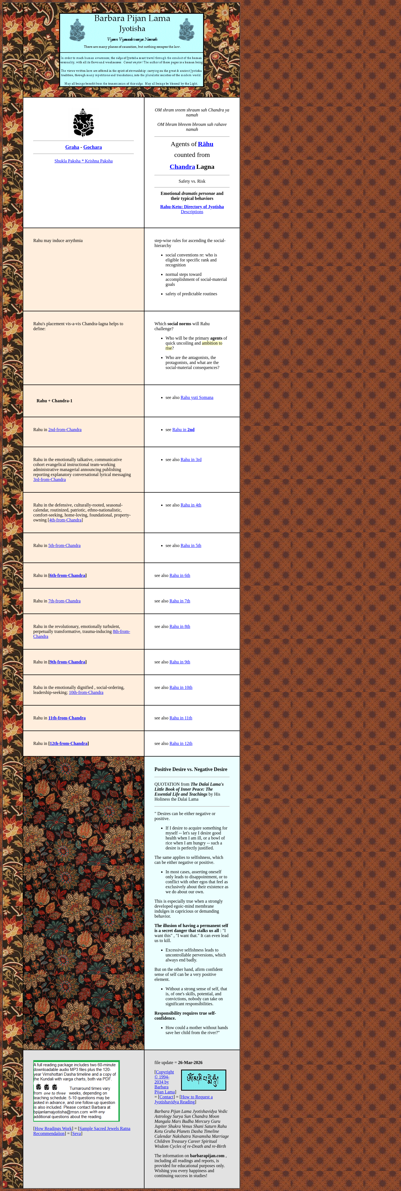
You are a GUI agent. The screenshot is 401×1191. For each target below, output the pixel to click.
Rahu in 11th (180, 718)
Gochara (92, 147)
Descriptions (192, 209)
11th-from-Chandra (67, 718)
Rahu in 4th (191, 505)
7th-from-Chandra (64, 601)
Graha (72, 147)
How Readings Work (53, 1128)
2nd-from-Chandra (65, 429)
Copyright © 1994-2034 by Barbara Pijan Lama (164, 1082)
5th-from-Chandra (64, 545)
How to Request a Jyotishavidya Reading (183, 1099)
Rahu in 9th (179, 662)
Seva (76, 1133)
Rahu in (183, 429)
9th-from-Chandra (67, 662)
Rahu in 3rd (191, 459)
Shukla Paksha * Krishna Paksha (84, 161)
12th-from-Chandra (69, 743)
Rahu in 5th (191, 545)
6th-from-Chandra (67, 575)
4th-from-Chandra (65, 520)
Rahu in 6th (179, 575)
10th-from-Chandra (86, 692)
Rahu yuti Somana (197, 397)
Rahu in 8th (179, 626)
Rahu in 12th (180, 743)
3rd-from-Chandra (49, 479)
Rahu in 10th (180, 687)
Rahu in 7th (179, 601)
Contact (166, 1097)
